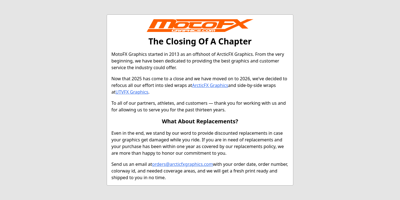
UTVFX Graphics (132, 92)
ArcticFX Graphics (210, 85)
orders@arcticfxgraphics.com (182, 164)
